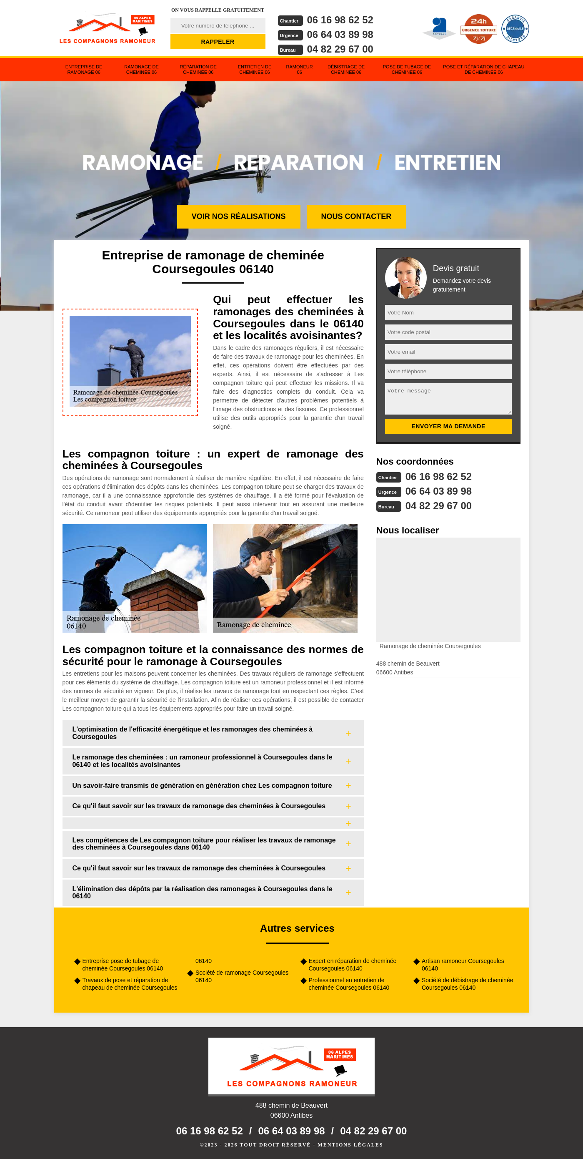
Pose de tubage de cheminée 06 (407, 69)
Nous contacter (356, 216)
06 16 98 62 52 (340, 19)
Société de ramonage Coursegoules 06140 (241, 976)
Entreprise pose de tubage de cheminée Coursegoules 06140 (123, 965)
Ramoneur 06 (299, 69)
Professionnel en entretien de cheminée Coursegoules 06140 (349, 984)
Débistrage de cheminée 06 (346, 69)
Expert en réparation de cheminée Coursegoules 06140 (353, 965)
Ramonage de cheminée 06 (141, 69)
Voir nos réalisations (239, 216)
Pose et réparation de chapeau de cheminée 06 (483, 69)
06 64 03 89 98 (340, 34)
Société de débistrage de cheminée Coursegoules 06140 (467, 984)
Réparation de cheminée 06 (198, 69)
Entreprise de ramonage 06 (84, 69)
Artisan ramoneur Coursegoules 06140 (463, 965)
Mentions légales (350, 1145)
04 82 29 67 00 (340, 49)
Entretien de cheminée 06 (255, 69)
